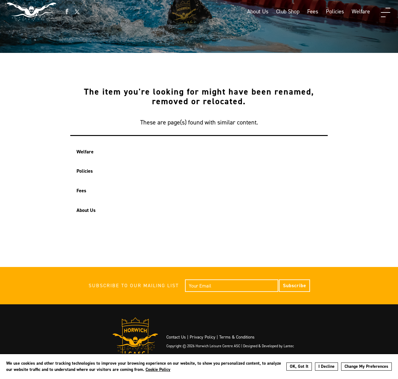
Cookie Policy (158, 369)
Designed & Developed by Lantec (268, 346)
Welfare (361, 11)
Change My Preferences (366, 366)
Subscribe (294, 285)
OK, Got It (299, 366)
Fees (312, 11)
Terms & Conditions (237, 337)
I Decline (326, 366)
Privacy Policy (202, 337)
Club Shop (287, 11)
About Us (257, 11)
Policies (335, 11)
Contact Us (176, 337)
